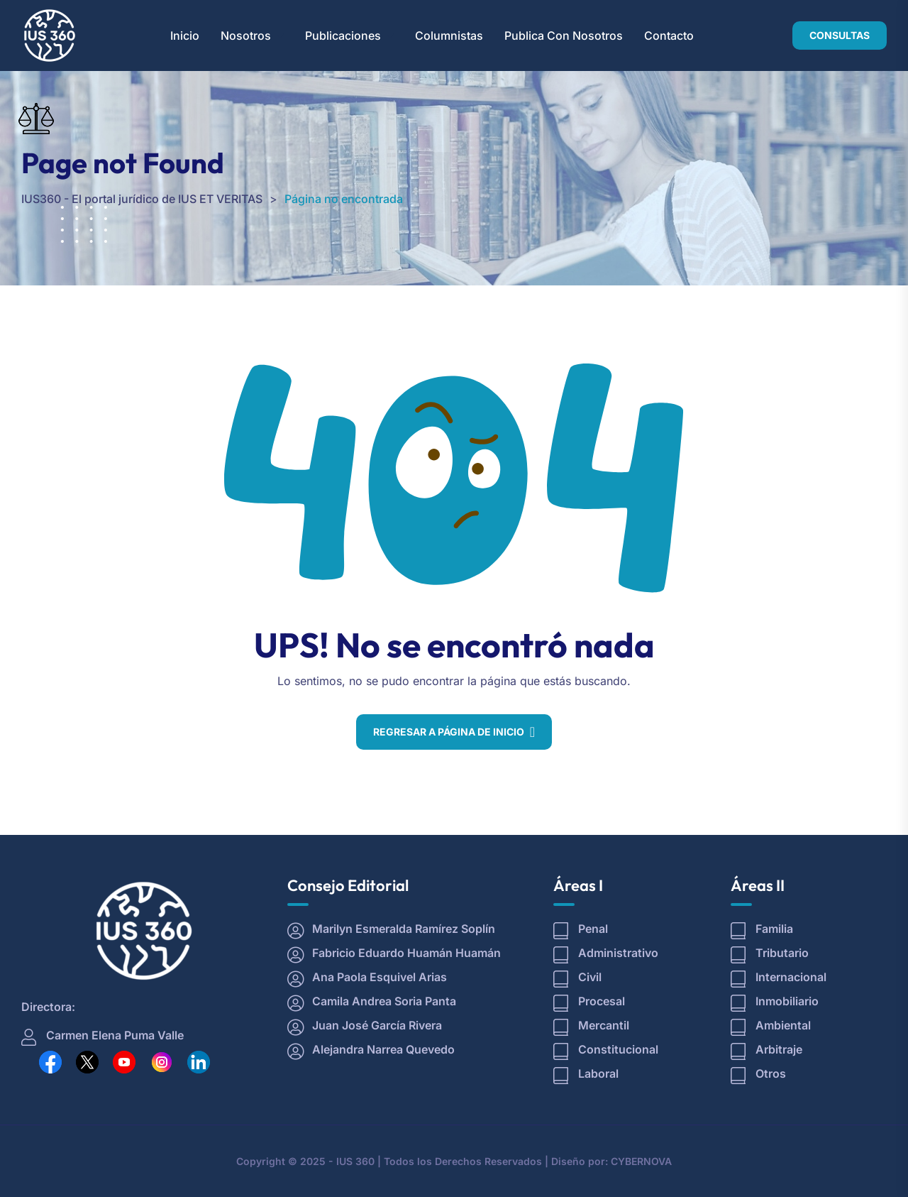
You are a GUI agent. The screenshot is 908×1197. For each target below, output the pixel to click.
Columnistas (449, 35)
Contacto (669, 35)
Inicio (184, 35)
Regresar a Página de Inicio (448, 732)
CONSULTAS (839, 35)
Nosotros (246, 35)
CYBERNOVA (641, 1161)
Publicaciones (343, 35)
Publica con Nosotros (563, 35)
